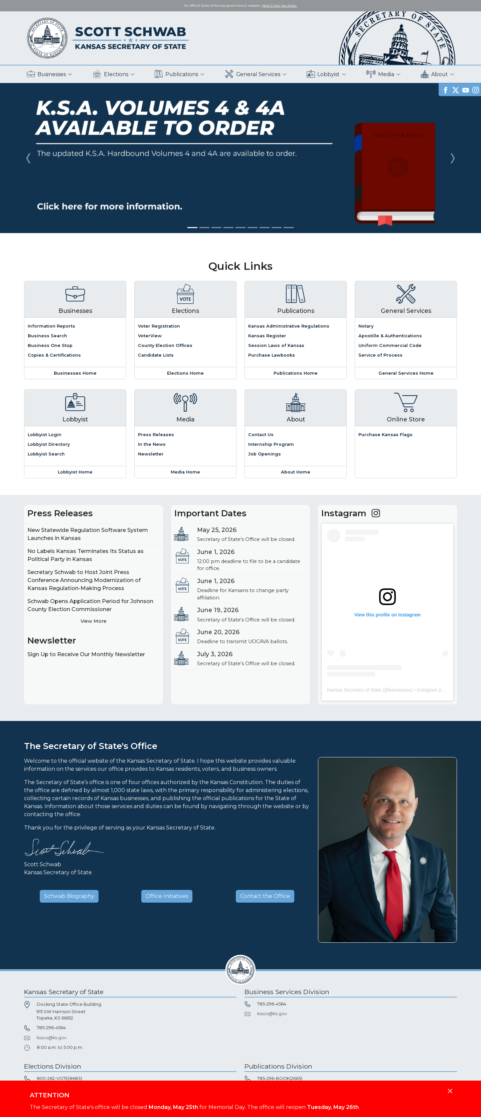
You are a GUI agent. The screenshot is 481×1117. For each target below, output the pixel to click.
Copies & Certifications (54, 355)
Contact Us (261, 434)
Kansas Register (267, 335)
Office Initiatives (167, 896)
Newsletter (151, 453)
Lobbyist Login (44, 434)
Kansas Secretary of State (354, 690)
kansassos (400, 690)
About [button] (434, 74)
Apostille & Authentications (390, 335)
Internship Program (271, 444)
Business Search (47, 335)
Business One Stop (50, 345)
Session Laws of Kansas (276, 345)
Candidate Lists (156, 355)
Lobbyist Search (46, 453)
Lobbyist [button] (323, 74)
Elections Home (185, 373)
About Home (295, 472)
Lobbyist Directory (49, 444)
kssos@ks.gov (51, 1037)
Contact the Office (265, 896)
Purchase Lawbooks (271, 355)
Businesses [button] (46, 74)
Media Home (185, 472)
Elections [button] (110, 74)
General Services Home (406, 373)
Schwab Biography (69, 896)
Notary (365, 326)
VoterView (150, 335)
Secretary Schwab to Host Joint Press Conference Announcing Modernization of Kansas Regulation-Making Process (84, 580)
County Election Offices (165, 345)
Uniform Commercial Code (390, 345)
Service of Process (380, 355)
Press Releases (156, 434)
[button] (28, 158)
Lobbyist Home (75, 472)
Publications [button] (176, 74)
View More (94, 621)
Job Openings (264, 453)
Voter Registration (159, 326)
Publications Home (296, 373)
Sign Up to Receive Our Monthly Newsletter (86, 654)
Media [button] (380, 74)
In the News (152, 444)
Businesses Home (75, 373)
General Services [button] (252, 74)
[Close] (450, 1087)
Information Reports (51, 326)
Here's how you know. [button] (279, 5)
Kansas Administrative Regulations (288, 326)
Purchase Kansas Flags (385, 434)
